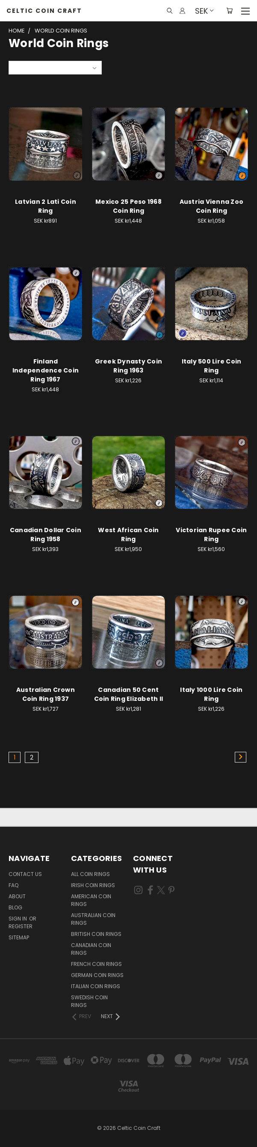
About (17, 896)
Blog (15, 907)
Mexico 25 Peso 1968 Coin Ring (128, 206)
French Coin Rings (96, 964)
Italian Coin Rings (95, 986)
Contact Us (25, 874)
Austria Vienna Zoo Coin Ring (212, 206)
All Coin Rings (90, 874)
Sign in (18, 918)
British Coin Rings (96, 934)
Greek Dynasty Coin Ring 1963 (128, 366)
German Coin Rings (97, 975)
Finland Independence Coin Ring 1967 (45, 370)
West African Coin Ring (128, 534)
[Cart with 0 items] (229, 10)
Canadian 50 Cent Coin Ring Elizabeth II (128, 694)
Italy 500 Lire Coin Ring (212, 366)
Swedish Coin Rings (89, 1001)
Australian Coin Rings (93, 919)
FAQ (13, 885)
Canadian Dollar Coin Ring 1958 (45, 534)
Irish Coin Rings (93, 885)
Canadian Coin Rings (91, 948)
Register (20, 926)
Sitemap (19, 937)
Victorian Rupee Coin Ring (211, 534)
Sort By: (24, 67)
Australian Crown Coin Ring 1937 (45, 694)
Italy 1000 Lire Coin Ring (211, 694)
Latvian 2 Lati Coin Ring (45, 206)
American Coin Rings (91, 900)
